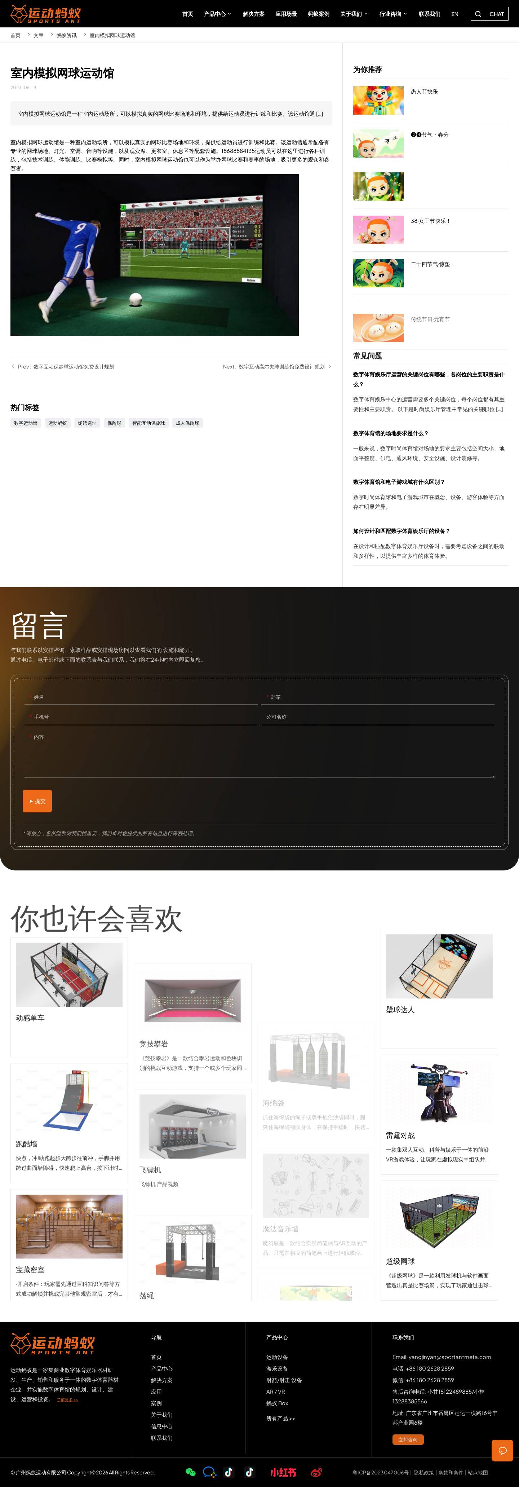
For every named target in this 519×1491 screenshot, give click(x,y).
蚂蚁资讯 (67, 35)
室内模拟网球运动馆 (112, 35)
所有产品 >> (281, 1421)
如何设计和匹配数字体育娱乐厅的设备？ (431, 545)
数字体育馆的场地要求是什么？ (431, 448)
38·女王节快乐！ (431, 232)
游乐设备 (277, 1371)
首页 (15, 35)
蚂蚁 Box (277, 1406)
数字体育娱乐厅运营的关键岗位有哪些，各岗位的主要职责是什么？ (431, 394)
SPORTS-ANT (45, 14)
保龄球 (114, 422)
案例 (156, 1406)
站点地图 (478, 1476)
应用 (156, 1394)
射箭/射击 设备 (284, 1383)
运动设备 (277, 1360)
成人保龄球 (187, 422)
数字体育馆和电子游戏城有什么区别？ (431, 496)
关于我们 (162, 1418)
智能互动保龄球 (148, 422)
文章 (39, 35)
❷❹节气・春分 (431, 146)
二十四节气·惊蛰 (431, 273)
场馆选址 (87, 422)
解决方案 (162, 1383)
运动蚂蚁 (57, 422)
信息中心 (162, 1429)
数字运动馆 (26, 422)
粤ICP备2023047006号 (380, 1476)
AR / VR (275, 1394)
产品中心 (162, 1371)
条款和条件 (450, 1476)
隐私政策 (424, 1476)
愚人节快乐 (431, 100)
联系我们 (162, 1441)
